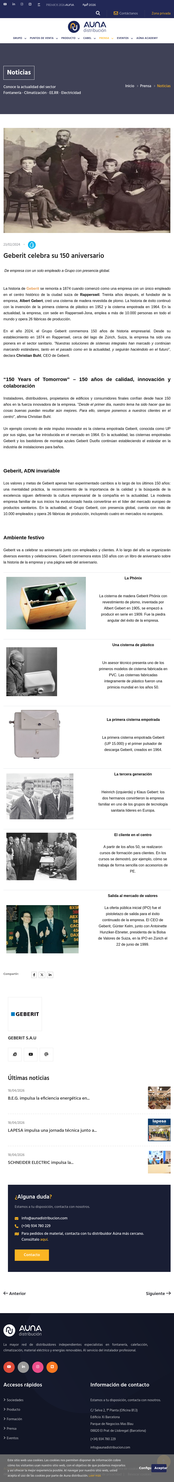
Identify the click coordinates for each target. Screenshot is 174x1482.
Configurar (145, 1468)
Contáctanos (126, 13)
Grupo (17, 38)
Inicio (129, 86)
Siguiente (158, 1293)
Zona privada (161, 13)
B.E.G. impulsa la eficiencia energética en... (49, 1098)
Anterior (14, 1293)
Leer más (95, 1475)
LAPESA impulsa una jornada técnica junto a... (52, 1130)
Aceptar (160, 1468)
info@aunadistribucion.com (45, 1218)
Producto (68, 38)
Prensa (104, 38)
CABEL (87, 38)
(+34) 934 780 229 (36, 1226)
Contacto (32, 1255)
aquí (44, 1240)
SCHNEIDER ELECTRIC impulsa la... (40, 1162)
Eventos (123, 38)
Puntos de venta (42, 38)
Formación (14, 1419)
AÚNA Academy (147, 38)
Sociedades (15, 1400)
